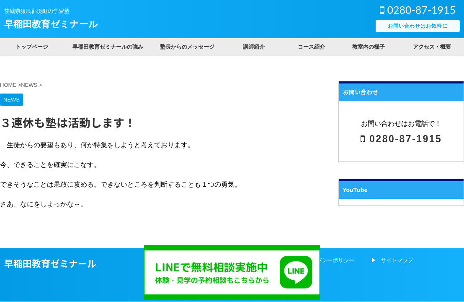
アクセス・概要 (432, 47)
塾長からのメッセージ (187, 47)
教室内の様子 (368, 47)
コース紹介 (311, 47)
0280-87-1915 (418, 9)
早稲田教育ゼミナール (51, 24)
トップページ (31, 47)
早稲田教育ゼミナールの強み (107, 47)
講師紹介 (254, 47)
